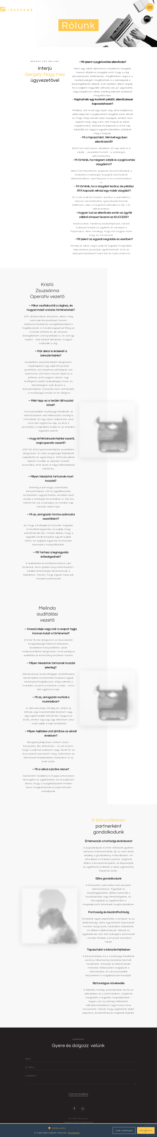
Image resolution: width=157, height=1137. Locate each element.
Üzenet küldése (78, 1099)
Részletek (73, 1132)
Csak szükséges (124, 1130)
